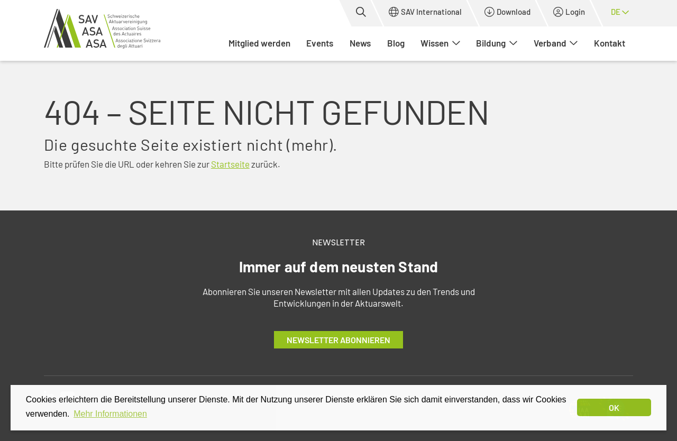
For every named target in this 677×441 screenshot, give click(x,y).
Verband (556, 43)
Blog (396, 43)
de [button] (620, 11)
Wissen (440, 43)
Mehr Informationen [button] (110, 413)
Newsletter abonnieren (338, 340)
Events (319, 43)
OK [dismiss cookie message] (614, 407)
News (360, 43)
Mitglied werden (259, 43)
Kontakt (609, 43)
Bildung (496, 43)
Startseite (230, 164)
